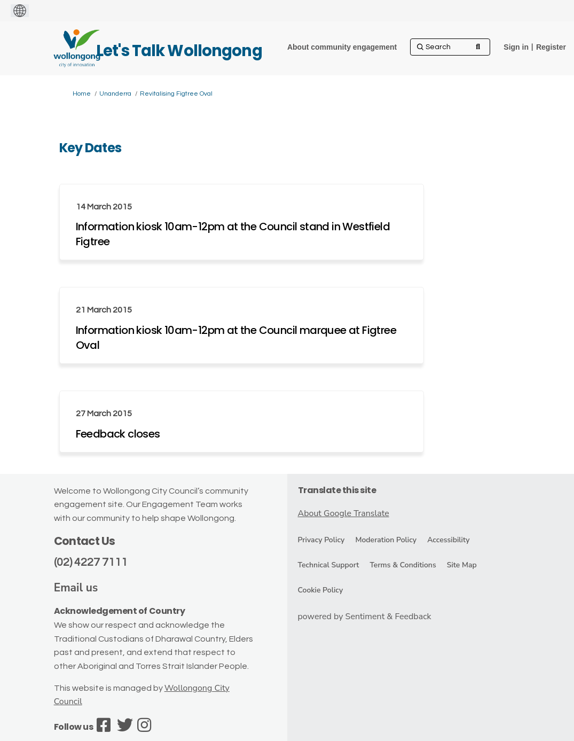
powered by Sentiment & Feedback (364, 616)
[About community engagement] (342, 47)
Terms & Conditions (402, 565)
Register (551, 47)
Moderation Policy (385, 540)
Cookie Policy (320, 590)
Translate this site (337, 490)
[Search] (450, 47)
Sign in (516, 47)
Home (82, 93)
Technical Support (328, 565)
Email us (76, 587)
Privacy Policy (321, 540)
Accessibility (448, 540)
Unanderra (115, 93)
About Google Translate (343, 513)
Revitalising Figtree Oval (176, 93)
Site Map (462, 565)
